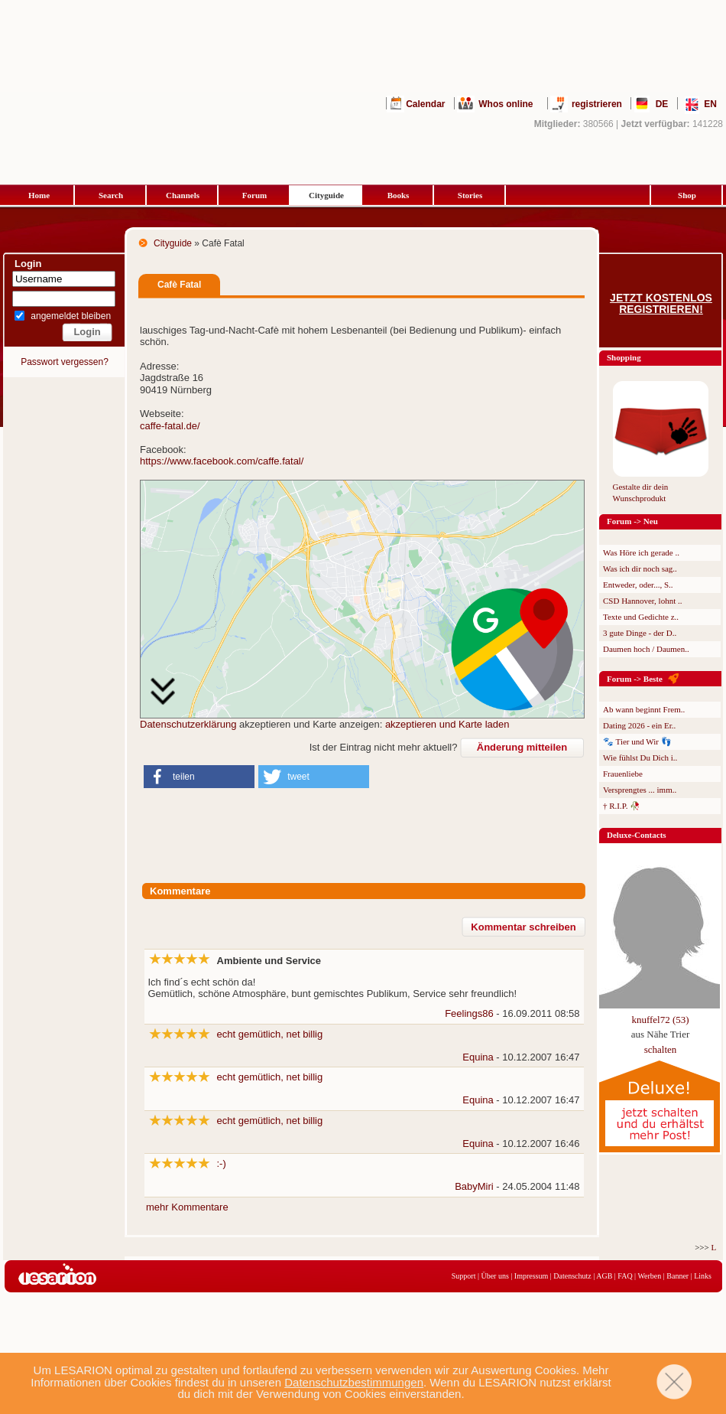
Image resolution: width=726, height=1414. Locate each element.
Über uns (494, 1276)
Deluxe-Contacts (636, 834)
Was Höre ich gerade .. (641, 552)
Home (39, 195)
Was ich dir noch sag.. (640, 568)
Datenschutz (572, 1276)
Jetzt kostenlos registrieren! (661, 304)
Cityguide (326, 195)
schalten (660, 1049)
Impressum (531, 1276)
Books (398, 195)
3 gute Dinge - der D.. (639, 632)
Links (702, 1276)
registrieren (597, 104)
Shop (687, 195)
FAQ (624, 1276)
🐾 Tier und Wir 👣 (637, 741)
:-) (221, 1163)
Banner (677, 1276)
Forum (254, 195)
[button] (199, 776)
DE (662, 104)
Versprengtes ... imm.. (639, 789)
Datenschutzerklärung (188, 724)
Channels (182, 195)
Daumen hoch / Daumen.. (646, 648)
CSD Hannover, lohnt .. (642, 600)
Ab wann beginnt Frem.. (644, 709)
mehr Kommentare (187, 1207)
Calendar (425, 104)
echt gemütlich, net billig (270, 1034)
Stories (470, 195)
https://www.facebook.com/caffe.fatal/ (221, 461)
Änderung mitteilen (522, 747)
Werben (649, 1276)
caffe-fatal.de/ (170, 426)
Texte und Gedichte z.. (641, 616)
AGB (604, 1276)
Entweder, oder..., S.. (638, 584)
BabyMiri (474, 1186)
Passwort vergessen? (65, 362)
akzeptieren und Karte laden (447, 724)
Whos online (505, 104)
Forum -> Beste (635, 678)
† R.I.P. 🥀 (621, 805)
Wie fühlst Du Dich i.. (640, 757)
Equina (477, 1057)
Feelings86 (469, 1013)
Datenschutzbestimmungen (353, 1382)
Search (111, 195)
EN (710, 104)
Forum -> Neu (632, 521)
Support (464, 1276)
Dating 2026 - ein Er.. (639, 725)
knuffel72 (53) (660, 1019)
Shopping (624, 357)
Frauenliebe (623, 773)
